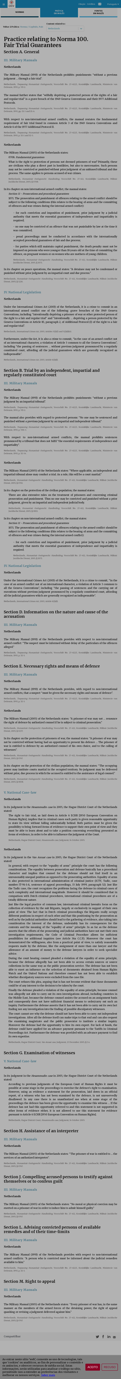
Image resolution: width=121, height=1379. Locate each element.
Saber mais (48, 1375)
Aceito (93, 1367)
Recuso (110, 1367)
